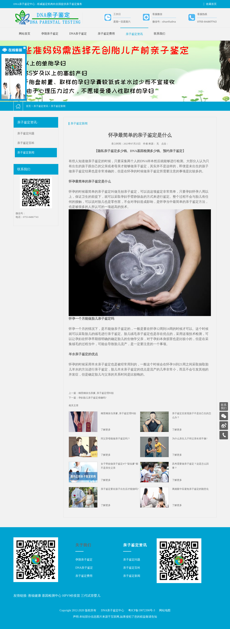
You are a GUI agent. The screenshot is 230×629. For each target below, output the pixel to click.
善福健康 (34, 595)
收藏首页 (211, 3)
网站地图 (164, 610)
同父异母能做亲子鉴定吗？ (115, 438)
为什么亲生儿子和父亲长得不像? (189, 438)
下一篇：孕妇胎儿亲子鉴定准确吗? (87, 397)
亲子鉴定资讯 (134, 34)
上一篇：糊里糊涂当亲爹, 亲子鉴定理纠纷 (91, 393)
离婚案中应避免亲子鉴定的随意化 (190, 489)
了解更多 (106, 429)
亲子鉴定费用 (106, 33)
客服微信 (157, 14)
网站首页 (24, 33)
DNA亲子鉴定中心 (112, 610)
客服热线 (202, 14)
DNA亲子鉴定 (78, 33)
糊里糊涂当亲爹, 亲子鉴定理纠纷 (118, 413)
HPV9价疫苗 (71, 595)
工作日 (117, 14)
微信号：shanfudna (164, 21)
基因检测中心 (51, 595)
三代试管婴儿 (90, 595)
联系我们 (159, 33)
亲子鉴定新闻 (58, 106)
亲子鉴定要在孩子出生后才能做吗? (119, 489)
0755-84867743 (207, 21)
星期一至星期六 (121, 21)
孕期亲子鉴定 (49, 33)
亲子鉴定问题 (25, 133)
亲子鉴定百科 (25, 142)
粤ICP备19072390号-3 (141, 610)
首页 (28, 106)
